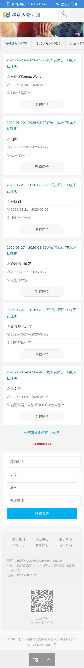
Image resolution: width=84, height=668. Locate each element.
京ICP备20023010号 (42, 645)
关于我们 (19, 541)
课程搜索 (42, 514)
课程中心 (19, 547)
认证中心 (42, 541)
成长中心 (65, 541)
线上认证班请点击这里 (42, 444)
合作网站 (65, 547)
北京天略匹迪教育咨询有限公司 (22, 15)
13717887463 (26, 576)
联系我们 (42, 547)
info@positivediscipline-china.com (40, 561)
